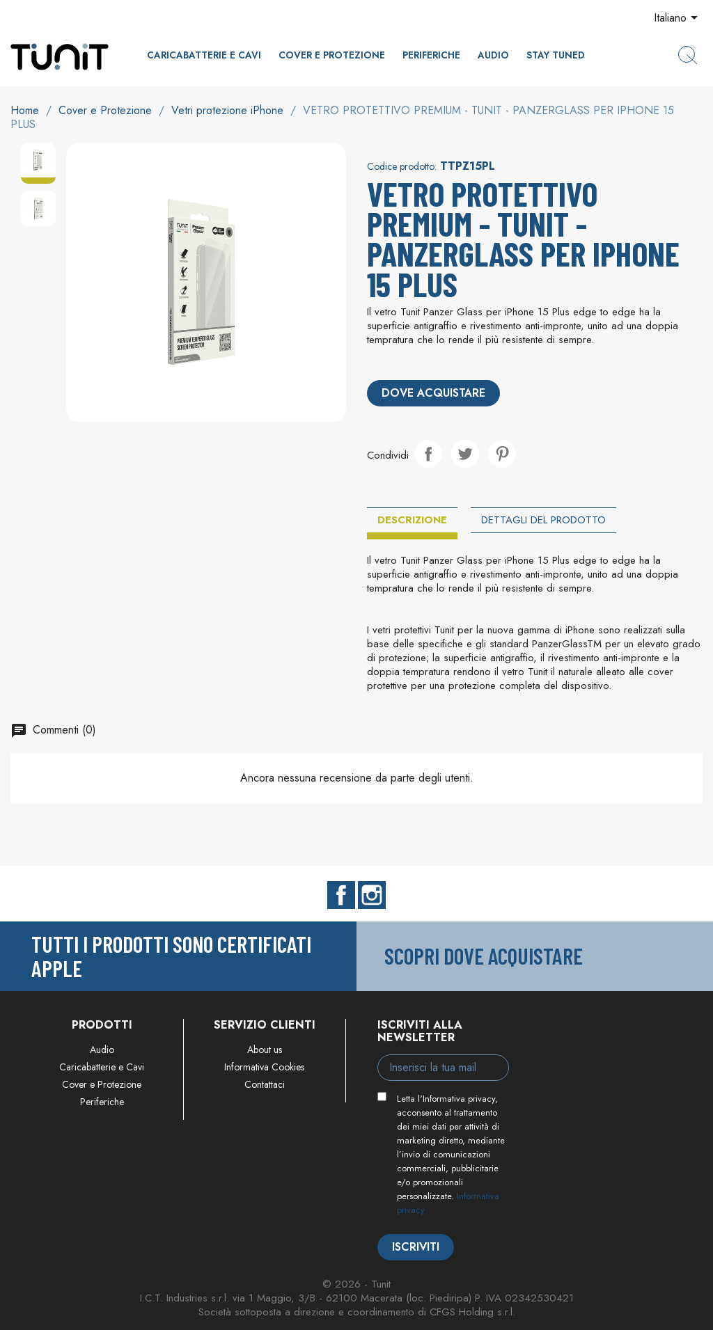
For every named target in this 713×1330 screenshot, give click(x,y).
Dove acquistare (433, 393)
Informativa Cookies (264, 1067)
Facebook (341, 895)
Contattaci (264, 1084)
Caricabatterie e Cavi (204, 55)
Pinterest (502, 454)
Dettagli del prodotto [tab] (543, 520)
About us (264, 1049)
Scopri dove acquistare (483, 955)
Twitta (465, 454)
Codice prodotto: (402, 166)
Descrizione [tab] (412, 520)
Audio (493, 55)
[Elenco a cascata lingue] (678, 18)
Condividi (428, 454)
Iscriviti (415, 1247)
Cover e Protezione (332, 55)
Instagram (372, 895)
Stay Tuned (555, 55)
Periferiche (431, 55)
